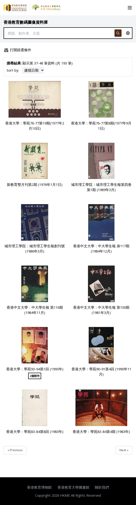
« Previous (15, 450)
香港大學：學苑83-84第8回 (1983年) (34, 431)
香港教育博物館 (39, 487)
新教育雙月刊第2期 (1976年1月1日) (34, 184)
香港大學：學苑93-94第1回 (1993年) (34, 369)
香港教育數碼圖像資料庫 (26, 22)
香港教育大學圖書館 (73, 487)
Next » (123, 450)
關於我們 (102, 487)
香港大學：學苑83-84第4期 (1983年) (101, 431)
